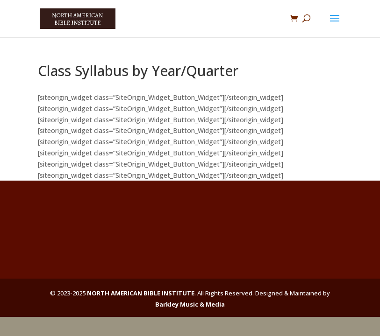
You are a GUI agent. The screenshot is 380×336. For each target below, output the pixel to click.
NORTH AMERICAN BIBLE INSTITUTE (140, 293)
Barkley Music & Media (190, 304)
